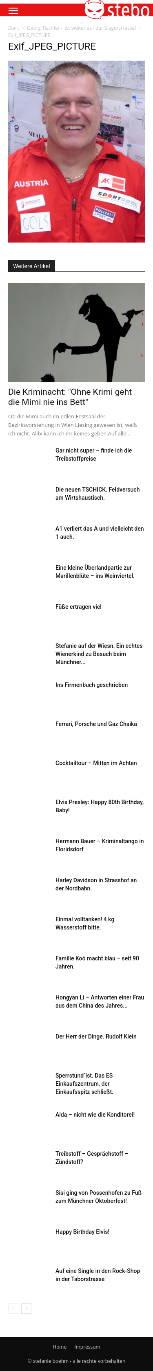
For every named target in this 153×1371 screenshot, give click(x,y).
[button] (13, 11)
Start (13, 27)
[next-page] (26, 1308)
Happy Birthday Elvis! (82, 1232)
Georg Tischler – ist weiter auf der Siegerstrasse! (81, 27)
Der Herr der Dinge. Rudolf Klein (96, 1036)
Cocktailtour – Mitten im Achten (96, 763)
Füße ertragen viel (78, 607)
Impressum (87, 1346)
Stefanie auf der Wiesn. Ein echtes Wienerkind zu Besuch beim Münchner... (99, 654)
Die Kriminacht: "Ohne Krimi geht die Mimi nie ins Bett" (70, 397)
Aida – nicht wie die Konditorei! (95, 1114)
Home (60, 1346)
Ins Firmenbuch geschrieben (91, 685)
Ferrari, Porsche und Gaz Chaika (96, 724)
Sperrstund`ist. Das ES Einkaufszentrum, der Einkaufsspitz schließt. (84, 1083)
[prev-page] (13, 1308)
